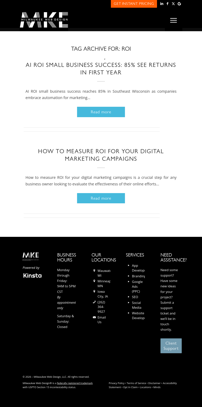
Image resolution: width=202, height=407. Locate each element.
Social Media (136, 305)
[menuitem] (173, 20)
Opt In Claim (130, 387)
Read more (101, 111)
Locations (145, 387)
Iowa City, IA (103, 294)
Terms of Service (136, 383)
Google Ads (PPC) (137, 286)
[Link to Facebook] (168, 4)
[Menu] (173, 20)
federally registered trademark (75, 383)
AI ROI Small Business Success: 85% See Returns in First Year (101, 68)
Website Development (142, 315)
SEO (135, 297)
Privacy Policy (116, 383)
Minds (156, 387)
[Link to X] (173, 4)
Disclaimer (154, 383)
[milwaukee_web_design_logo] (44, 20)
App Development (142, 267)
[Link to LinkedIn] (162, 4)
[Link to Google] (179, 4)
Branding (139, 276)
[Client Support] (171, 345)
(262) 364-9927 (101, 307)
